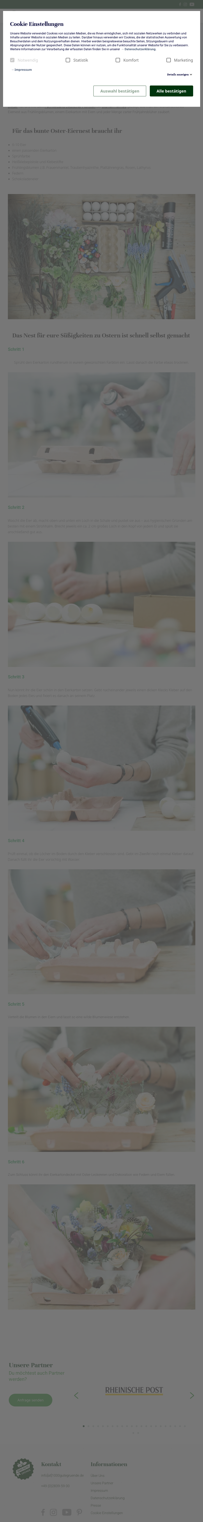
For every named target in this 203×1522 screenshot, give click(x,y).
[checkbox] (12, 60)
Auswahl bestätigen (119, 91)
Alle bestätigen (171, 91)
